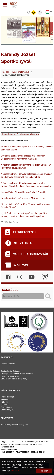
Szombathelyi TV (7, 410)
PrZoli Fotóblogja (7, 397)
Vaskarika (4, 405)
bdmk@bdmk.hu (13, 449)
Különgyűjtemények (21, 72)
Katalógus (10, 290)
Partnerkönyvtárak (8, 364)
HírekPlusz (5, 399)
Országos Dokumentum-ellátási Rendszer (17, 374)
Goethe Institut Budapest (10, 371)
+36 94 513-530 (13, 444)
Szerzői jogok (38, 452)
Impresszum (8, 452)
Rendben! (44, 471)
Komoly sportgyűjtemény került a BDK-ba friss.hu (23, 198)
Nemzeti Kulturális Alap (10, 376)
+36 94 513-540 (35, 444)
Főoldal (5, 72)
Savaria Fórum (6, 407)
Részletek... (16, 470)
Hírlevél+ (4, 402)
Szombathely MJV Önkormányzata (14, 425)
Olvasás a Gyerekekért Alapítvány (14, 379)
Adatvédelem (22, 452)
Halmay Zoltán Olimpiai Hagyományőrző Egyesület (24, 192)
